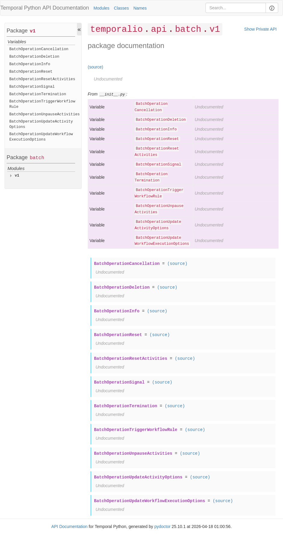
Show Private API (260, 29)
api (159, 30)
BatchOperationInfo (29, 64)
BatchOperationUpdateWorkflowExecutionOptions (41, 137)
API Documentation (65, 8)
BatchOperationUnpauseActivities (44, 114)
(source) (95, 67)
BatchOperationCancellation (38, 49)
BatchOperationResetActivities (42, 79)
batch (37, 158)
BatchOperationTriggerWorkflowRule (42, 104)
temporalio (116, 30)
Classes (121, 8)
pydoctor (162, 526)
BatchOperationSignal (32, 87)
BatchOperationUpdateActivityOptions (41, 124)
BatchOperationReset (31, 72)
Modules (101, 8)
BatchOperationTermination (37, 94)
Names (140, 8)
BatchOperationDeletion (34, 57)
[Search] (235, 8)
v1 (32, 31)
